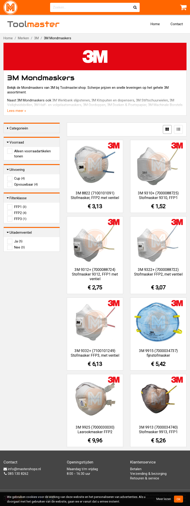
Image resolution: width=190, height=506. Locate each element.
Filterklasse (17, 198)
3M (36, 38)
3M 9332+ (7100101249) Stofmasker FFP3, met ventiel (95, 353)
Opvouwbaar (26, 184)
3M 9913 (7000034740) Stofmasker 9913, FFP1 (158, 429)
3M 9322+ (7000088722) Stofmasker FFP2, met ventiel (158, 271)
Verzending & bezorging (148, 474)
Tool (33, 24)
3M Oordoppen (94, 105)
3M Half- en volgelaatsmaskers (57, 105)
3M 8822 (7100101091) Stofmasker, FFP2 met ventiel (95, 195)
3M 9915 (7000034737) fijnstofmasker (158, 353)
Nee (19, 247)
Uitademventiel (19, 232)
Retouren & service (144, 478)
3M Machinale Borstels (165, 105)
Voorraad (15, 142)
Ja (18, 241)
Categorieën (17, 128)
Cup (19, 178)
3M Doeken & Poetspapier (126, 105)
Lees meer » (16, 111)
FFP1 (20, 207)
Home (155, 24)
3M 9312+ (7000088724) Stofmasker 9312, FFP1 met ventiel (95, 274)
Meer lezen (163, 499)
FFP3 (20, 219)
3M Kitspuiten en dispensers (112, 100)
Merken (23, 38)
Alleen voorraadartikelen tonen (32, 151)
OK (178, 499)
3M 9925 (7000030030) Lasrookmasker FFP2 (95, 429)
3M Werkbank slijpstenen (71, 100)
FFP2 (20, 213)
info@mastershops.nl (22, 469)
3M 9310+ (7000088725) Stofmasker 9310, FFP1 (158, 195)
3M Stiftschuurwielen (152, 100)
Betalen (136, 469)
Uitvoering (16, 169)
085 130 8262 (15, 474)
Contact (177, 24)
